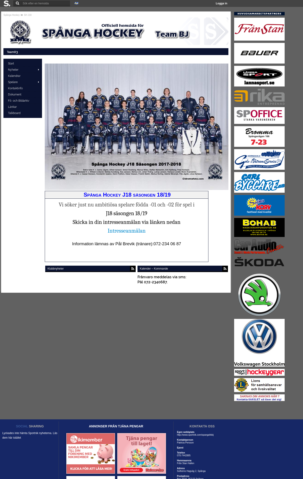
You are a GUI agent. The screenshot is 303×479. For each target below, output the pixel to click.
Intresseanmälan (127, 231)
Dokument (15, 94)
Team (13, 52)
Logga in (221, 3)
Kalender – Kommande (154, 268)
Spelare (13, 82)
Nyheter (13, 69)
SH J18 (28, 15)
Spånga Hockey (11, 15)
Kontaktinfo (15, 88)
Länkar (12, 107)
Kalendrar (14, 76)
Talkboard (14, 113)
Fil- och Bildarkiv (19, 100)
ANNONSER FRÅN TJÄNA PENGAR (116, 426)
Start (11, 63)
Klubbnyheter (56, 268)
